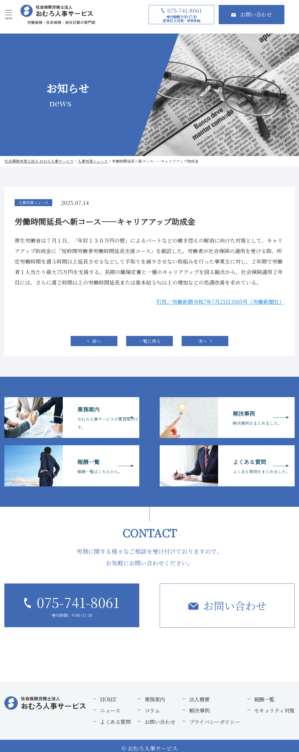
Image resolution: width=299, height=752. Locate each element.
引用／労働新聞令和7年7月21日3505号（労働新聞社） (220, 301)
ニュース (110, 710)
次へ (202, 341)
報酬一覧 (264, 699)
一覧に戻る (150, 341)
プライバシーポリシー (214, 721)
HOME (108, 699)
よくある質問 (115, 721)
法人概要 (199, 699)
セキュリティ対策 (274, 710)
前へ (96, 341)
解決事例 (199, 710)
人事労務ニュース (33, 202)
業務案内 (155, 699)
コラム (152, 710)
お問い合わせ (234, 605)
